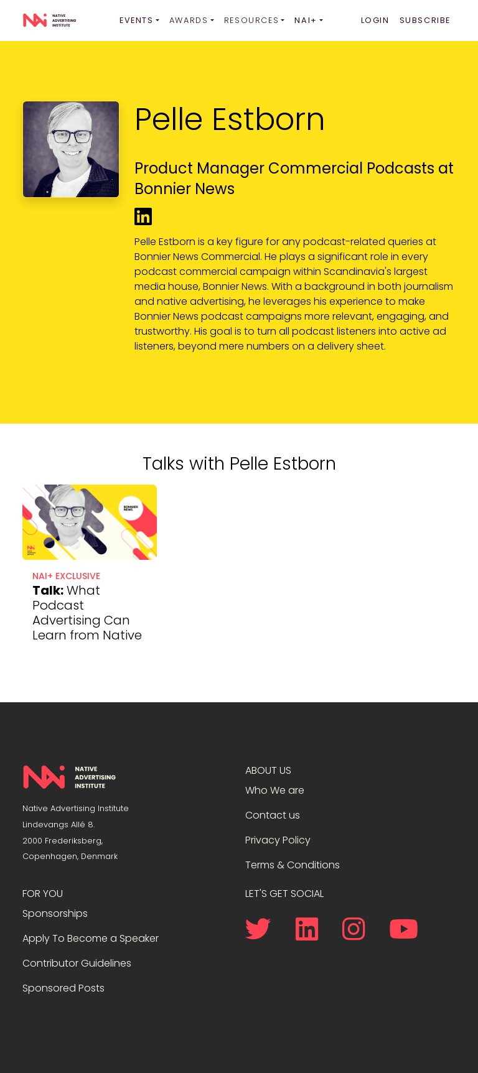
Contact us (272, 815)
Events (137, 20)
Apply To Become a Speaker (90, 938)
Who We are (274, 790)
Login (375, 20)
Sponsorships (55, 913)
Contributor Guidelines (76, 963)
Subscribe (425, 20)
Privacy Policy (278, 840)
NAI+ (305, 20)
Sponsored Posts (63, 988)
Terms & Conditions (292, 865)
